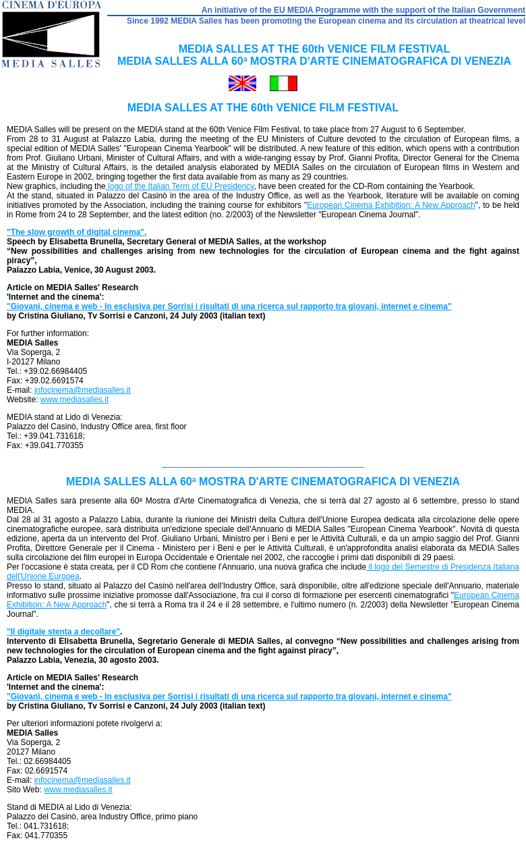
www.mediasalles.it (74, 399)
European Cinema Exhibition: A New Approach (391, 205)
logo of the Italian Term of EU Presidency (180, 186)
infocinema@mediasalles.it (82, 390)
